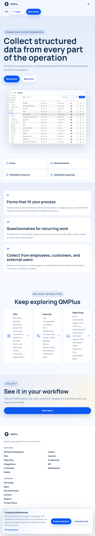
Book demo (33, 11)
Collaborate (53, 460)
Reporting (8, 460)
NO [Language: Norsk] (6, 11)
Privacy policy (11, 529)
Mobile (7, 472)
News (6, 486)
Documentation (11, 490)
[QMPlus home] (27, 4)
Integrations (10, 464)
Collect (51, 452)
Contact (8, 494)
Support (8, 498)
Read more (29, 79)
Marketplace (54, 468)
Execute (52, 456)
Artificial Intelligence (14, 452)
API (49, 464)
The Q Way (9, 482)
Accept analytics (61, 521)
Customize (9, 468)
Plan (6, 456)
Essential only (81, 521)
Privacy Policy (10, 503)
